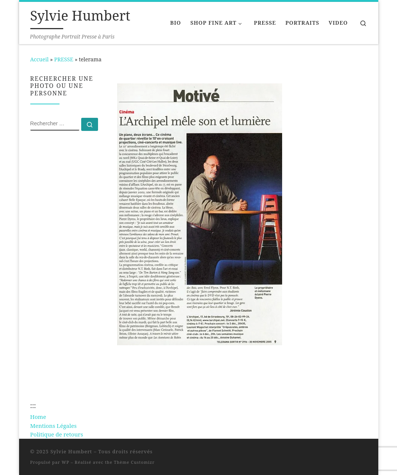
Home (38, 416)
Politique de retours (56, 434)
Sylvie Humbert (71, 451)
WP (65, 462)
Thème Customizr (134, 462)
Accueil (39, 59)
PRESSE (63, 59)
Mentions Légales (53, 425)
